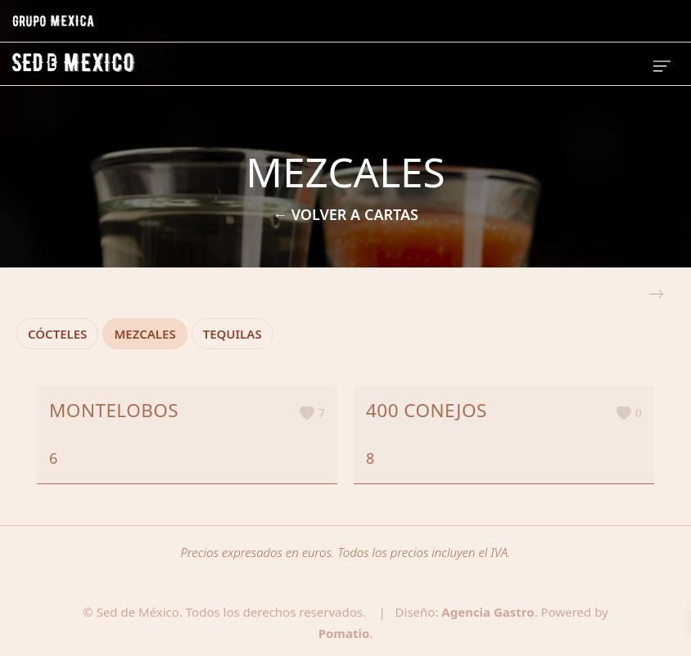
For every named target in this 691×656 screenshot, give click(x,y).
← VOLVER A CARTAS (345, 214)
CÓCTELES (57, 334)
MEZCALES (144, 334)
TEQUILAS (232, 334)
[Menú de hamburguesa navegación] (662, 63)
